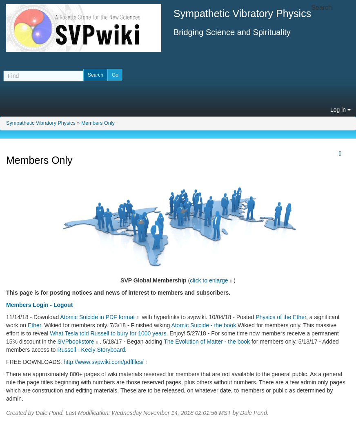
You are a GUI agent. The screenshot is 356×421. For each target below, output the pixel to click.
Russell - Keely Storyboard (91, 349)
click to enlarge (209, 280)
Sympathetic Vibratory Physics (41, 123)
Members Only (98, 123)
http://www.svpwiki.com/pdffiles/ (106, 362)
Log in (340, 109)
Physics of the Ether (281, 317)
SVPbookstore (76, 341)
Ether (34, 325)
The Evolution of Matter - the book (207, 341)
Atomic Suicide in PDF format (97, 317)
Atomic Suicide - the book (203, 325)
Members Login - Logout (39, 305)
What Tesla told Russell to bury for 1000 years (108, 333)
